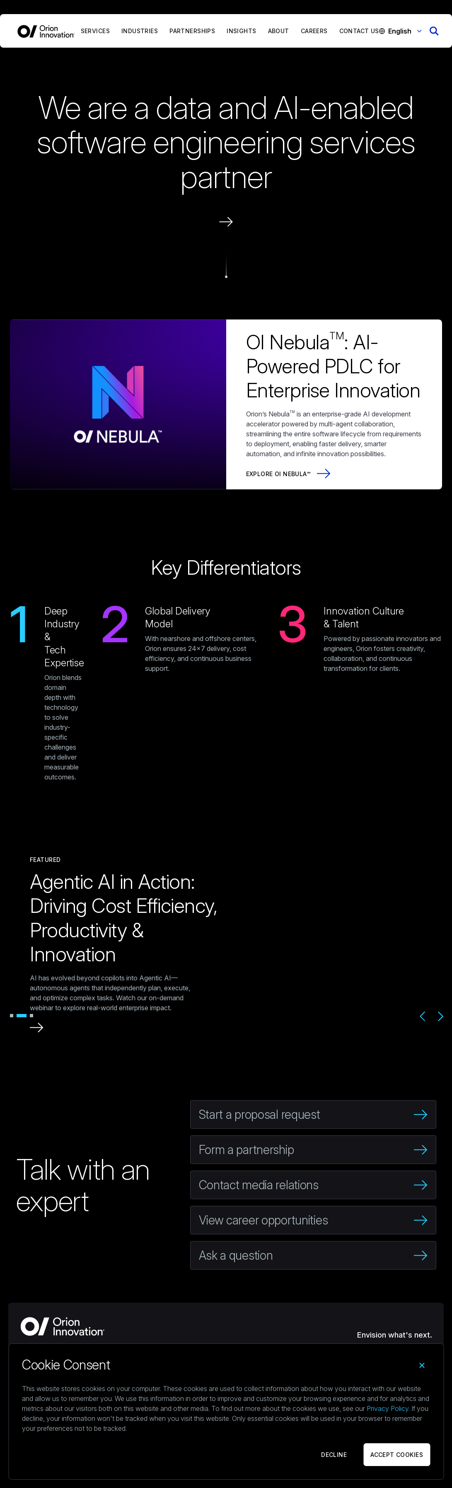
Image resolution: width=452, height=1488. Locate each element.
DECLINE (334, 1454)
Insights (241, 30)
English (404, 31)
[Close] (421, 1365)
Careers (314, 30)
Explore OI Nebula (276, 473)
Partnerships (192, 30)
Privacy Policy (387, 1408)
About (278, 30)
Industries (139, 30)
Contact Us (359, 30)
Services (95, 30)
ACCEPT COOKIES (396, 1454)
